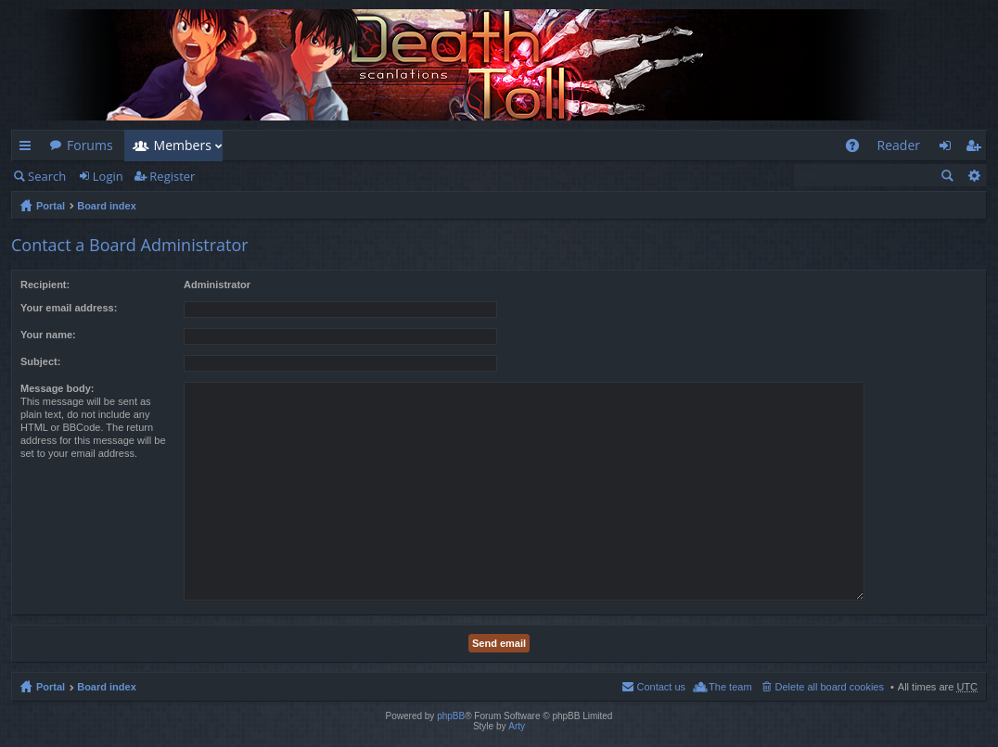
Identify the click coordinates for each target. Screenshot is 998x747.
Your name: (48, 334)
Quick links (29, 148)
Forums (90, 145)
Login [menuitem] (950, 148)
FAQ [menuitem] (857, 148)
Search (47, 176)
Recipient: (45, 284)
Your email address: (68, 307)
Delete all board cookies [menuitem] (829, 686)
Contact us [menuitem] (660, 686)
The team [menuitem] (730, 686)
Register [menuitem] (976, 148)
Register (172, 176)
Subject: (40, 361)
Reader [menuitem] (898, 145)
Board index (106, 205)
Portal (50, 205)
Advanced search (973, 175)
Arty (516, 726)
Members (182, 145)
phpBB (451, 716)
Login (108, 176)
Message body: (57, 388)
